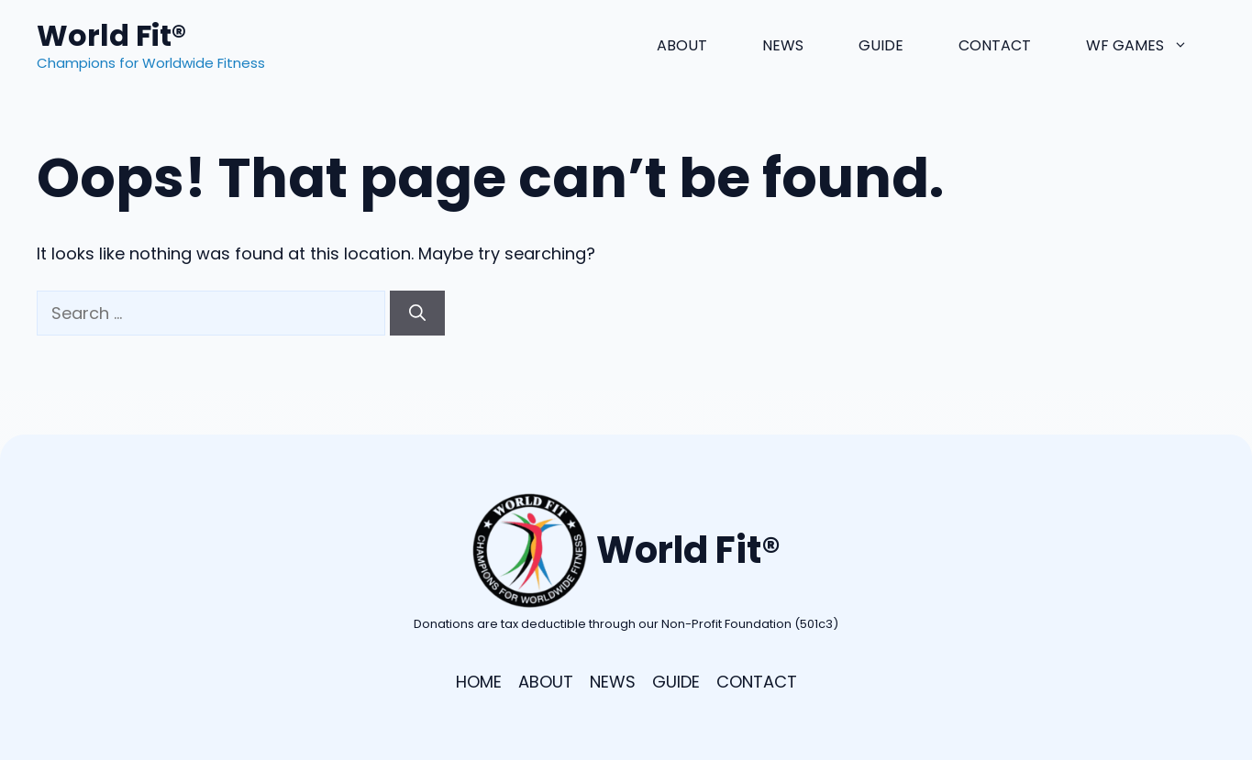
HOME (479, 681)
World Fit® (111, 35)
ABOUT (545, 681)
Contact (994, 45)
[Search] (417, 313)
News (782, 45)
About (682, 45)
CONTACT (756, 681)
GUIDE (676, 681)
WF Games (1150, 45)
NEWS (613, 681)
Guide (881, 45)
